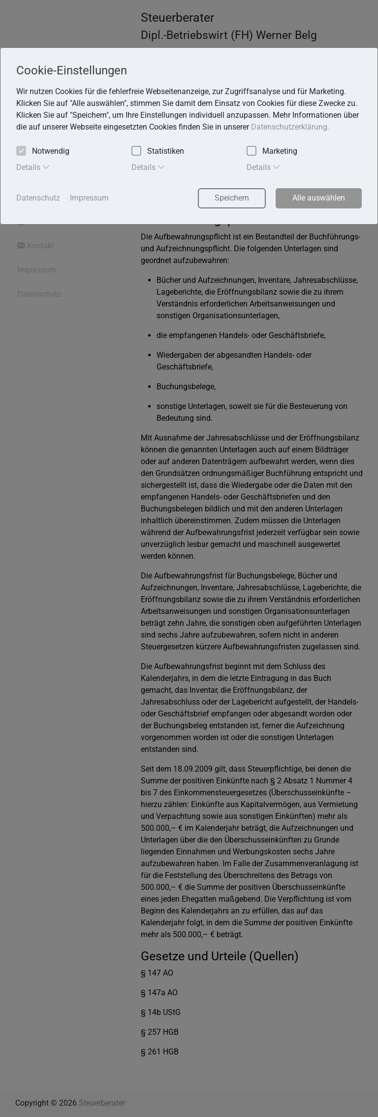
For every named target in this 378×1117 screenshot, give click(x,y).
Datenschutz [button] (38, 198)
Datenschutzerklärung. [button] (290, 127)
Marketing (272, 151)
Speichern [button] (232, 198)
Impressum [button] (89, 198)
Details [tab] (33, 167)
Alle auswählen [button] (318, 198)
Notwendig (42, 151)
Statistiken (157, 151)
